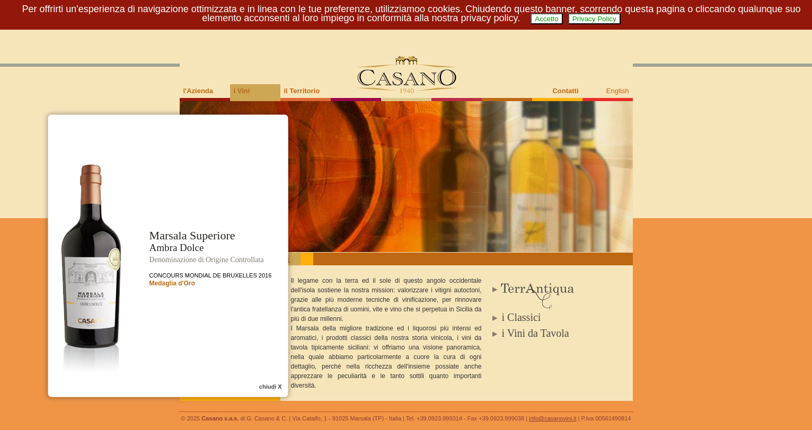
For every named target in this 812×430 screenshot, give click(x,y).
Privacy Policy (594, 19)
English (617, 91)
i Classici (521, 317)
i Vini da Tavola (535, 333)
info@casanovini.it (552, 418)
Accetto (546, 19)
